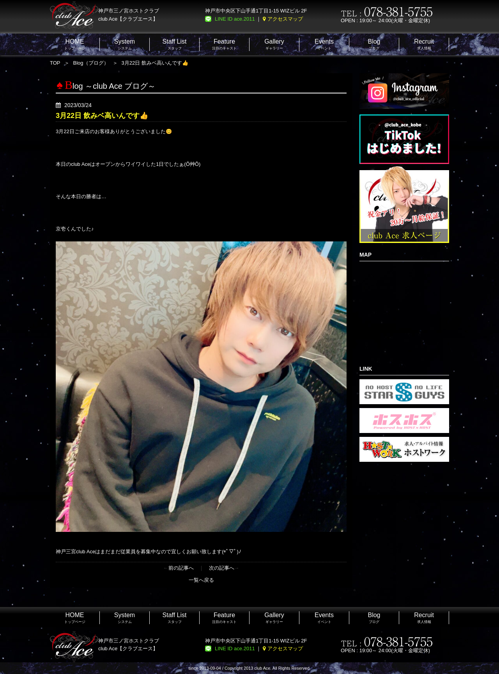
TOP (55, 63)
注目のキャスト (224, 44)
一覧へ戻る (201, 580)
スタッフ (175, 44)
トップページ (74, 44)
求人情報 (424, 44)
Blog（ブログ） (91, 63)
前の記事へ (181, 568)
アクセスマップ (285, 19)
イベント (324, 44)
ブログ (374, 44)
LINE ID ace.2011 (235, 19)
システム (124, 44)
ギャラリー (274, 44)
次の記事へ (221, 568)
